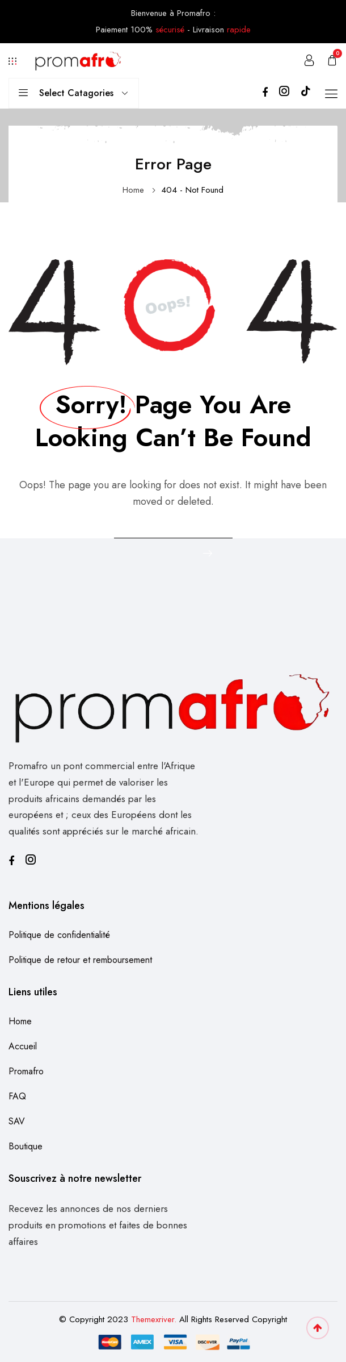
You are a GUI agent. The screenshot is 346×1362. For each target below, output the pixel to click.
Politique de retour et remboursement (80, 959)
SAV (17, 1121)
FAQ (17, 1096)
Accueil (23, 1046)
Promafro (26, 1071)
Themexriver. (153, 1319)
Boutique (26, 1146)
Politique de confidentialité (59, 934)
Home (133, 190)
